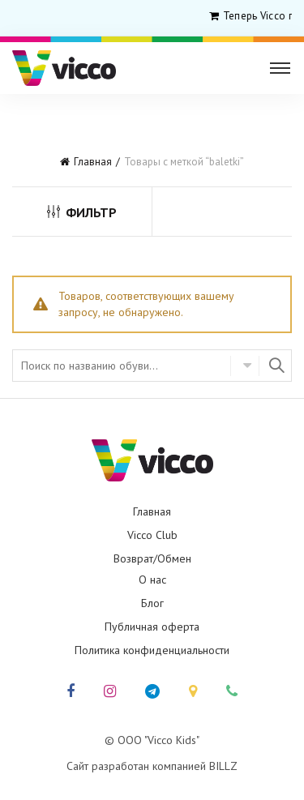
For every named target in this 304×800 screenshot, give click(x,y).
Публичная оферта (152, 626)
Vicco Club (152, 535)
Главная (93, 162)
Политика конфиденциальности (152, 650)
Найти (275, 365)
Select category (244, 365)
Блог (152, 603)
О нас (152, 579)
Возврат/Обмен (152, 558)
